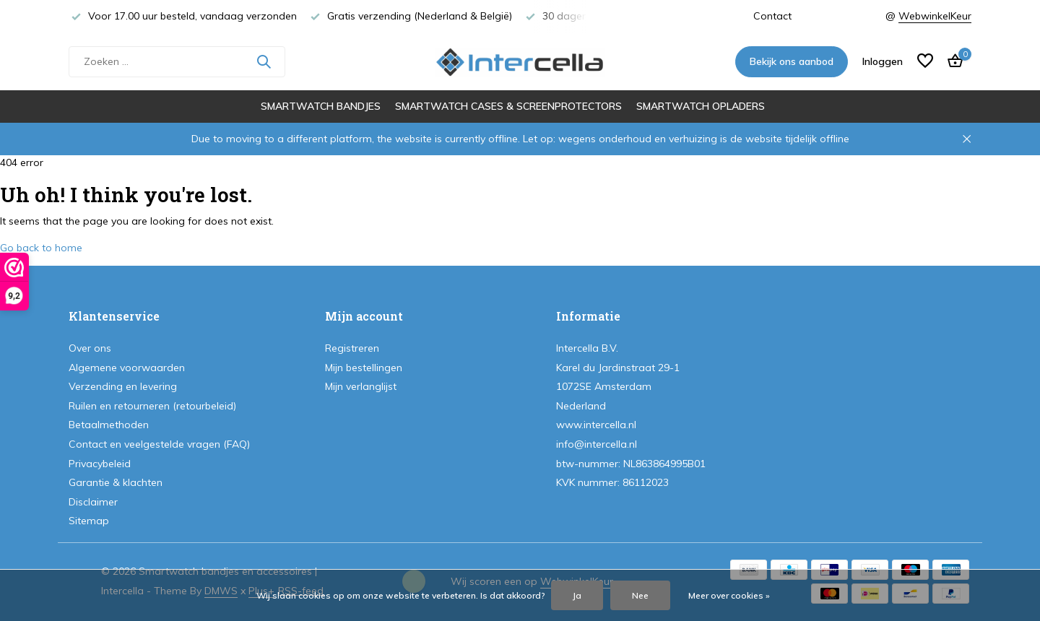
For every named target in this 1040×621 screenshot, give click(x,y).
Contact (772, 15)
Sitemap (89, 520)
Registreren (352, 348)
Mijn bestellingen (363, 367)
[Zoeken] (177, 61)
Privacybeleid (100, 463)
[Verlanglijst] (925, 62)
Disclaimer (93, 501)
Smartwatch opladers (700, 106)
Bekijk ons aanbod (791, 61)
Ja (577, 595)
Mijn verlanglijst (360, 386)
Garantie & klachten (115, 482)
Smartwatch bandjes (321, 106)
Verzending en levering (123, 386)
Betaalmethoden (109, 424)
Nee (640, 595)
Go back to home (41, 247)
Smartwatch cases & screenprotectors (508, 106)
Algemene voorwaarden (127, 367)
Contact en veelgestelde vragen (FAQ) (159, 444)
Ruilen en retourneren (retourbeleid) (152, 405)
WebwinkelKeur (934, 15)
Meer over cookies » (729, 595)
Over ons (90, 348)
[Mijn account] (882, 61)
